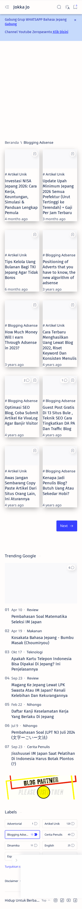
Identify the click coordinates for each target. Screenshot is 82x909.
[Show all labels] (19, 866)
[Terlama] (66, 525)
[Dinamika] (22, 845)
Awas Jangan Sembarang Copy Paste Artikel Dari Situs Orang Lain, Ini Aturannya (21, 488)
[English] (59, 845)
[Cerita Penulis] (38, 746)
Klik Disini (60, 32)
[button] (26, 380)
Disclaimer (11, 881)
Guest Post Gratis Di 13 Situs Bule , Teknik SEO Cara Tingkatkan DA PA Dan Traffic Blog (59, 418)
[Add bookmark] (35, 154)
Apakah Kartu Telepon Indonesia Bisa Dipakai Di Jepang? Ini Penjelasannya (41, 664)
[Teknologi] (35, 652)
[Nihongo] (34, 704)
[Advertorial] (22, 823)
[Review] (32, 610)
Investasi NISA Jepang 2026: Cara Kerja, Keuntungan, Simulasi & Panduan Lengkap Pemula (21, 197)
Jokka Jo (22, 7)
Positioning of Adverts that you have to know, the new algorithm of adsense (59, 272)
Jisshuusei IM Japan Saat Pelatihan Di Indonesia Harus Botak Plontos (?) (43, 759)
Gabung (11, 24)
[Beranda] (12, 142)
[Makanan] (34, 631)
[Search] (59, 7)
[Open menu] (7, 7)
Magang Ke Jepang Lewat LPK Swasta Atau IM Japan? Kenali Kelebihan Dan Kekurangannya (39, 690)
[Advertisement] (41, 90)
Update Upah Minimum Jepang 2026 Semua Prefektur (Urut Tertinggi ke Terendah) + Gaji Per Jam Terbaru (58, 197)
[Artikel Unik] (17, 174)
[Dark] (67, 7)
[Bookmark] (75, 7)
